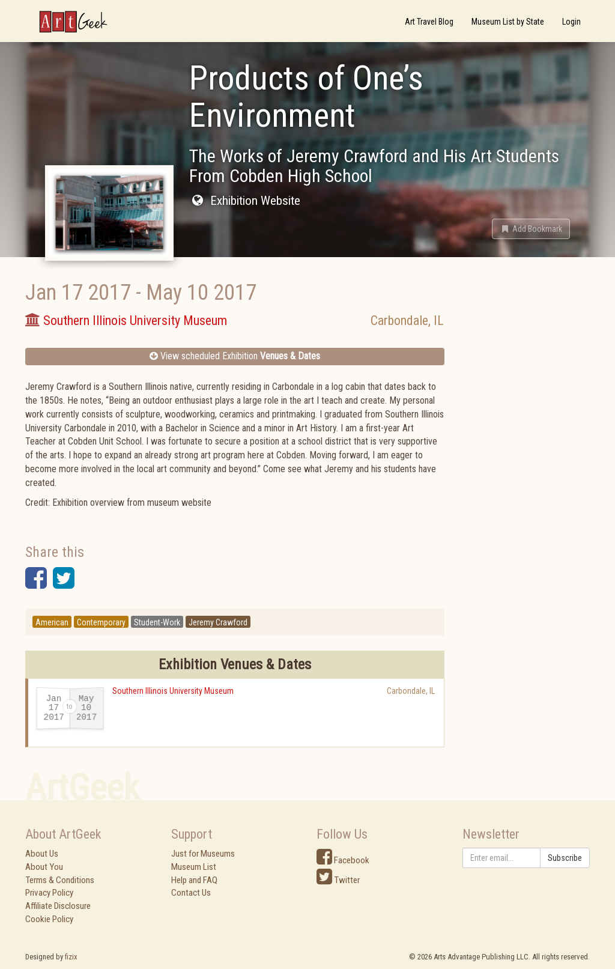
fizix (71, 956)
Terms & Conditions (59, 880)
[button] (531, 229)
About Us (41, 853)
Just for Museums (203, 853)
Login (571, 21)
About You (44, 866)
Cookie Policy (49, 919)
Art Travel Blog (429, 21)
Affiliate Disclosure (58, 906)
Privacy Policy (49, 892)
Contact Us (191, 892)
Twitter (338, 880)
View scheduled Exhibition (235, 356)
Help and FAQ (194, 880)
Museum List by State (507, 21)
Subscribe (565, 858)
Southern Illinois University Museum (173, 691)
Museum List (193, 866)
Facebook (343, 860)
